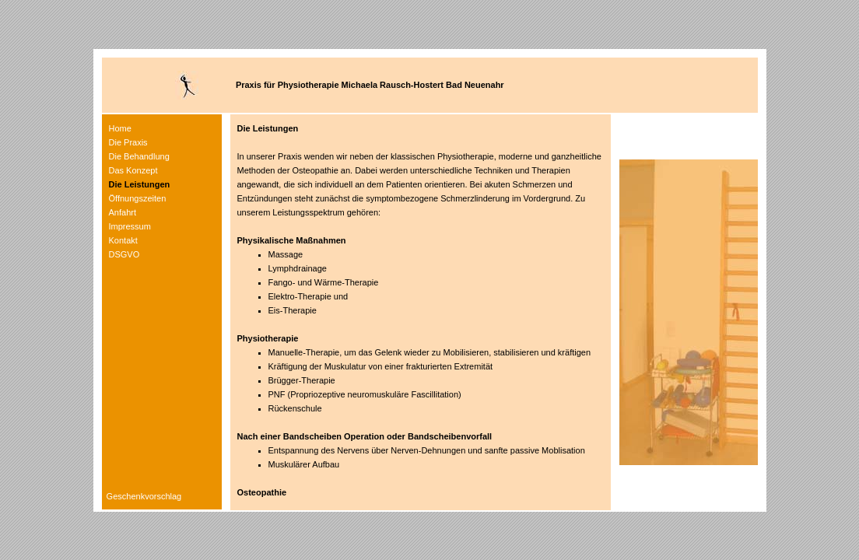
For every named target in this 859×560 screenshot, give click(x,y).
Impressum (130, 226)
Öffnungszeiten (138, 198)
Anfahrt (122, 212)
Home (120, 128)
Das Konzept (133, 170)
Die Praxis (128, 142)
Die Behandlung (139, 156)
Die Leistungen (139, 184)
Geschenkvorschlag (142, 496)
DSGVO (124, 254)
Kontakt (123, 240)
